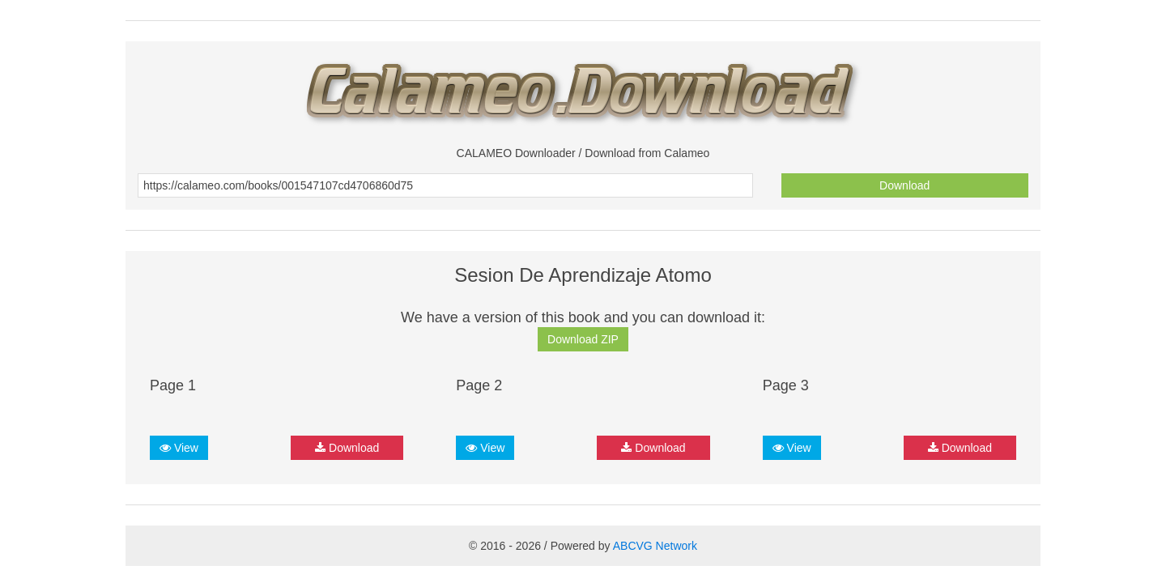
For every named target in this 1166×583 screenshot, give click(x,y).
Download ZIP (583, 339)
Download (904, 185)
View (179, 447)
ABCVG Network (655, 545)
